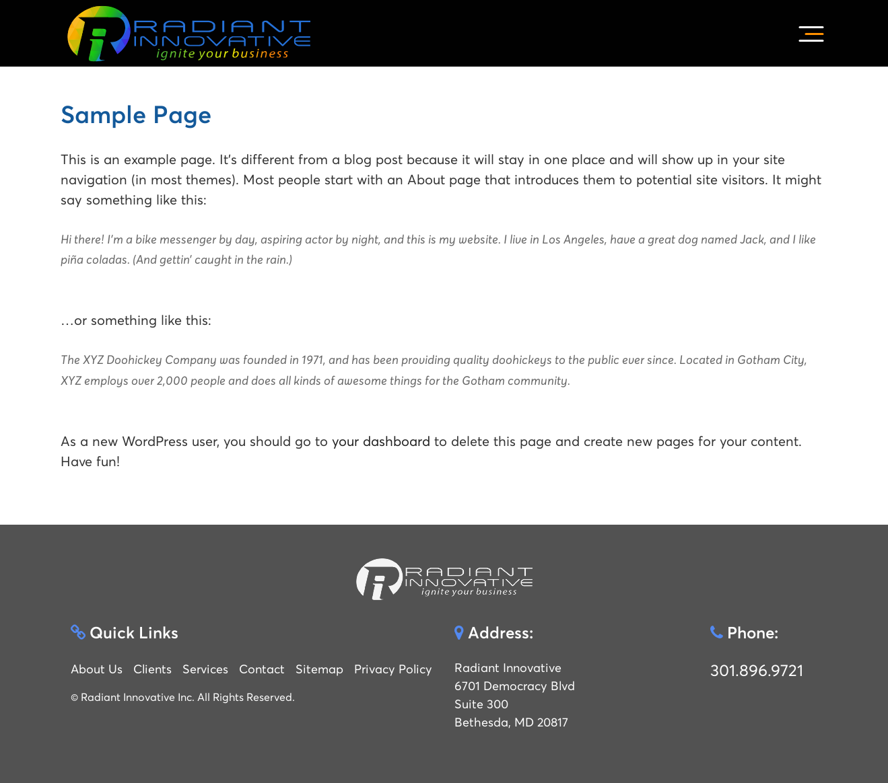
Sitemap (319, 669)
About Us (97, 669)
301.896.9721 (756, 671)
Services (205, 669)
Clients (152, 669)
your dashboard (381, 441)
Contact (262, 669)
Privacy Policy (393, 669)
